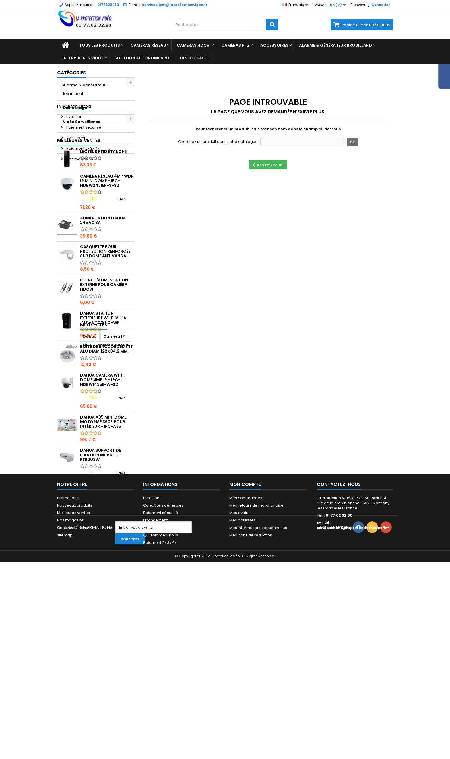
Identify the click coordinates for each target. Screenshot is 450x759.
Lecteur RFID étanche (103, 217)
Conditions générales (163, 668)
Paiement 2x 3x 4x (82, 181)
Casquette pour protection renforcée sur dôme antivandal (105, 317)
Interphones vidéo (83, 58)
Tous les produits (99, 45)
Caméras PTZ (235, 45)
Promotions (68, 660)
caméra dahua (75, 594)
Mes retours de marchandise (256, 668)
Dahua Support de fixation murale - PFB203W (100, 520)
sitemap (65, 697)
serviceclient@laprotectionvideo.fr (352, 690)
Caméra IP (91, 585)
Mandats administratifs (164, 690)
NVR (112, 585)
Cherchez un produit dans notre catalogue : (218, 141)
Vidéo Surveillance (81, 121)
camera (100, 603)
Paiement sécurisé (83, 159)
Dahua (67, 585)
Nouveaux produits (74, 668)
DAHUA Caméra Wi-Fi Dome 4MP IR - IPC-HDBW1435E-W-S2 (102, 445)
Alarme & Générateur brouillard (335, 45)
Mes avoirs (239, 675)
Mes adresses (242, 683)
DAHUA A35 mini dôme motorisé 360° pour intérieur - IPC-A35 (103, 487)
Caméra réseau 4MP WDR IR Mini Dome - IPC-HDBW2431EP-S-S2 (107, 246)
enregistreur (72, 603)
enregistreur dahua (80, 620)
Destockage (193, 58)
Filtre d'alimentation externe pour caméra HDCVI (104, 350)
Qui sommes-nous (160, 697)
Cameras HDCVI (194, 45)
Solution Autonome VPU (141, 58)
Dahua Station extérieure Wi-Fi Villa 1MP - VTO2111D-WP (103, 383)
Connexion (381, 4)
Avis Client (75, 170)
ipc (117, 603)
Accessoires (274, 45)
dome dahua (73, 611)
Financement (155, 683)
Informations (74, 138)
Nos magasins (79, 191)
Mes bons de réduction (250, 697)
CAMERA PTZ (109, 594)
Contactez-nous (72, 690)
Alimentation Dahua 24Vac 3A (103, 286)
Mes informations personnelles (258, 690)
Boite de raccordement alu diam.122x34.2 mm (106, 415)
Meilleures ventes (78, 206)
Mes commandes (245, 660)
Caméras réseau (148, 45)
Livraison (73, 149)
